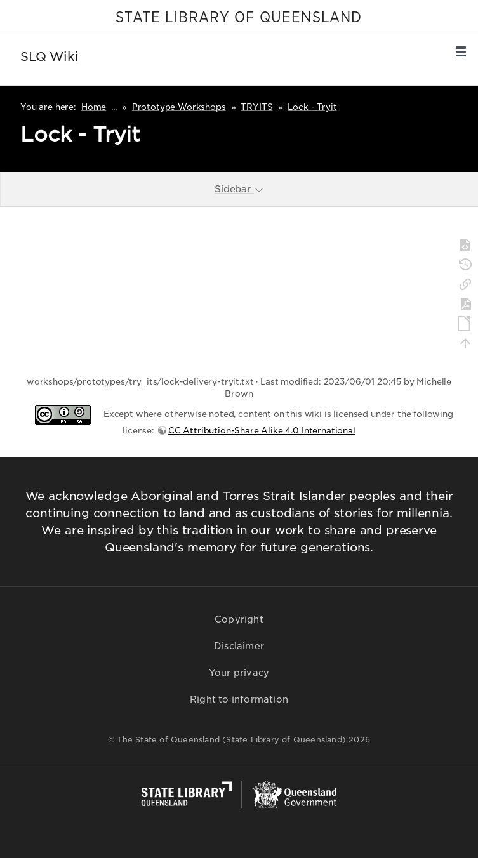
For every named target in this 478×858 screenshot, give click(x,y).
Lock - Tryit (312, 107)
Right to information (239, 699)
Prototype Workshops (179, 107)
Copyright (239, 619)
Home (93, 107)
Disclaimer (239, 646)
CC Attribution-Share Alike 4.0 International (261, 430)
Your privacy (239, 673)
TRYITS (256, 107)
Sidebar (239, 188)
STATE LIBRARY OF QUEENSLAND (239, 17)
